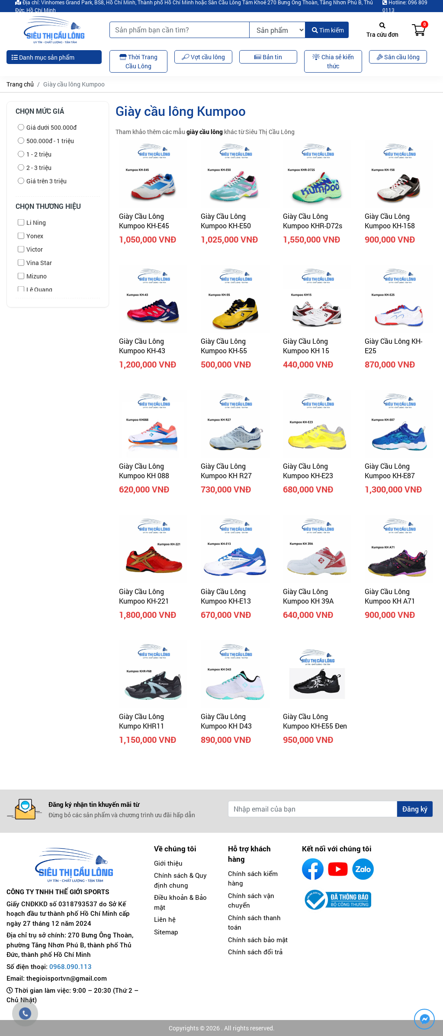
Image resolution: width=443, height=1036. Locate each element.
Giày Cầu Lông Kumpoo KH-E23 (308, 470)
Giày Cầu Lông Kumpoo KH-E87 (390, 470)
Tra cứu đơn (382, 30)
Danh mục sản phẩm (43, 57)
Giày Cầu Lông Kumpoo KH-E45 (144, 220)
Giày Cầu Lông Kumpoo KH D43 (226, 721)
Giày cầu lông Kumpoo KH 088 (144, 470)
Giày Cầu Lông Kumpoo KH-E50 (226, 220)
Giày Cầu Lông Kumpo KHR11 (141, 721)
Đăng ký (414, 808)
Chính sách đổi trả (255, 951)
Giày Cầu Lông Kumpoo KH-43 (142, 345)
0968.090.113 (70, 966)
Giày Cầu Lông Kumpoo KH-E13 (226, 596)
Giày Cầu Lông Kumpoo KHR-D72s (312, 220)
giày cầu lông (204, 132)
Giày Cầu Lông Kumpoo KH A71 (390, 596)
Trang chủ (20, 84)
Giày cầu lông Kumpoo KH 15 (306, 345)
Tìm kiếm (328, 30)
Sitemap (166, 931)
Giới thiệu (168, 863)
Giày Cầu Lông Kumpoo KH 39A (308, 596)
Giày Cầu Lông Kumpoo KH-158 (390, 220)
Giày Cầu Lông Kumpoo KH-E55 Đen (315, 721)
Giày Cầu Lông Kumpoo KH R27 (226, 470)
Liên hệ (165, 919)
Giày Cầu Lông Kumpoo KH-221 (144, 596)
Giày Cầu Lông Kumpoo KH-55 (224, 345)
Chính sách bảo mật (258, 939)
